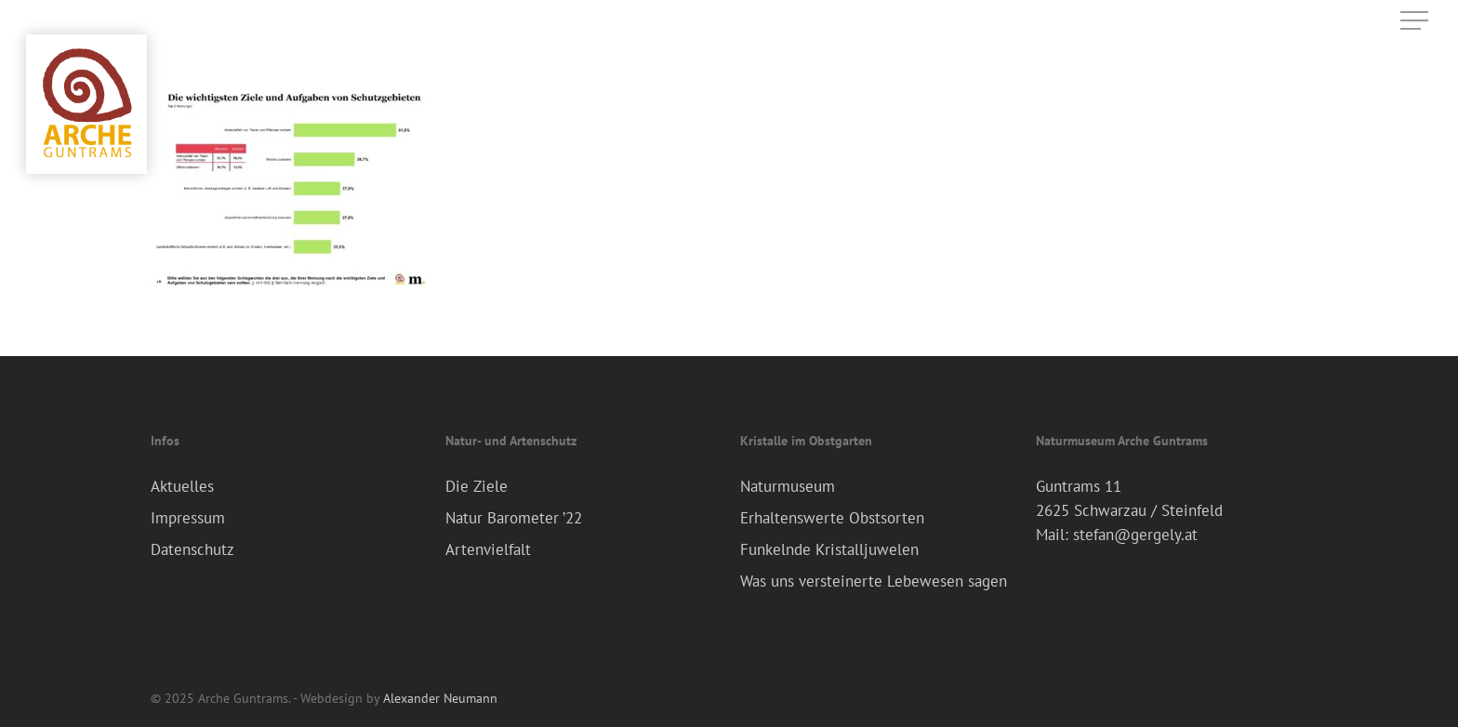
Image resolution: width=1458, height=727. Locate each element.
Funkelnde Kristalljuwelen (829, 549)
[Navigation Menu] (1416, 21)
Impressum (188, 518)
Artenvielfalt (488, 549)
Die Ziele (476, 486)
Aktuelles (182, 486)
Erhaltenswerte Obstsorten (832, 518)
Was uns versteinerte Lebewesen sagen (873, 581)
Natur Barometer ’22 (513, 518)
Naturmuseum (787, 486)
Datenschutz (192, 549)
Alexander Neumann (440, 698)
